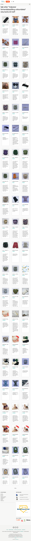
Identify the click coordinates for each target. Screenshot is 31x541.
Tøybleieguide (3, 497)
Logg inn (2, 499)
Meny (2, 4)
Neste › (15, 488)
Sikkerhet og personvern (17, 529)
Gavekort (2, 498)
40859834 (21, 531)
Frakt (7, 529)
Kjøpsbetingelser (11, 529)
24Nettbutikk (17, 539)
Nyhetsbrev (23, 529)
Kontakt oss (2, 500)
